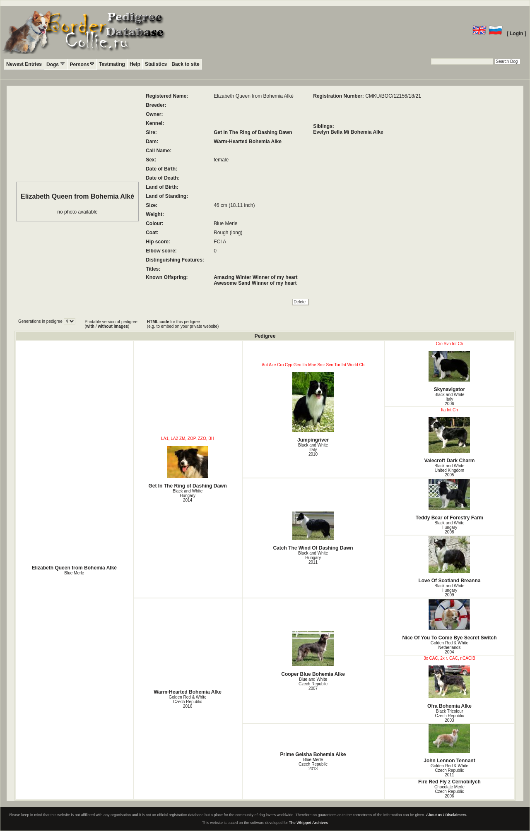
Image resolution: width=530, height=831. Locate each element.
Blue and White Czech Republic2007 (313, 684)
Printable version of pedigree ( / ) (111, 324)
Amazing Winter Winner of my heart (255, 277)
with (90, 326)
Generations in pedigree (41, 321)
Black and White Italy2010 (313, 449)
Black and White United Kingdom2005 (449, 470)
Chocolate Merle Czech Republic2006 (449, 791)
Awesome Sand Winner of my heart (255, 283)
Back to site (185, 64)
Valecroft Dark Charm (449, 440)
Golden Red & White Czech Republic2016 (188, 702)
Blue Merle (74, 573)
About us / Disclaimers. (446, 815)
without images (113, 326)
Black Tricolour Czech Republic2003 (449, 716)
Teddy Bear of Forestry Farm (449, 500)
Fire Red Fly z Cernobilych (449, 782)
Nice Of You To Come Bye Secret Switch (449, 620)
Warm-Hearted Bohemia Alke (248, 141)
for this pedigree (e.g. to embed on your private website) (183, 324)
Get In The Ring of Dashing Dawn (253, 132)
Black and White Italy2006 (449, 399)
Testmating (112, 64)
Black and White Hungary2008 (449, 527)
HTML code (158, 321)
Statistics (156, 64)
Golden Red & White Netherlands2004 (449, 647)
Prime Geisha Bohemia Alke (313, 754)
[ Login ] (516, 33)
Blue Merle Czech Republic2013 (313, 764)
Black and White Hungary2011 (313, 557)
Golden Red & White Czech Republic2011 (449, 770)
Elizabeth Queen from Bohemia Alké (74, 568)
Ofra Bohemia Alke (449, 687)
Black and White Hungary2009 (449, 590)
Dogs (55, 64)
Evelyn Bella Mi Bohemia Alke (348, 132)
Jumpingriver (313, 407)
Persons (82, 64)
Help (135, 64)
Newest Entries (24, 64)
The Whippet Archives (308, 823)
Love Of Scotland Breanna (449, 560)
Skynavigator (449, 371)
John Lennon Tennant (449, 744)
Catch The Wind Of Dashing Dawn (313, 531)
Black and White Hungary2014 (187, 495)
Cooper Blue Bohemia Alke (313, 654)
